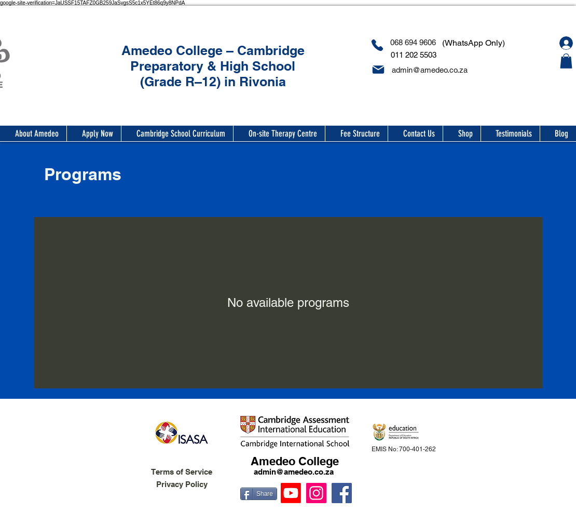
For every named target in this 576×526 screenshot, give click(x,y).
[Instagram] (316, 493)
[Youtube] (291, 493)
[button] (566, 61)
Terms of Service (181, 471)
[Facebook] (342, 493)
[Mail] (378, 69)
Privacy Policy (182, 484)
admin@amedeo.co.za (294, 471)
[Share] (258, 494)
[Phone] (377, 45)
